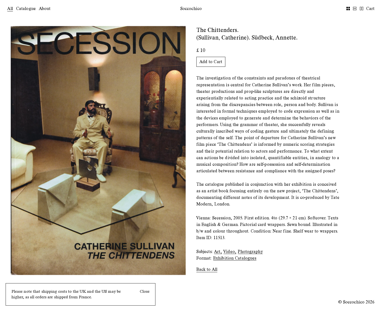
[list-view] (355, 9)
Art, (218, 251)
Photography (250, 251)
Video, (229, 251)
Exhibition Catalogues (234, 258)
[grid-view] (348, 9)
